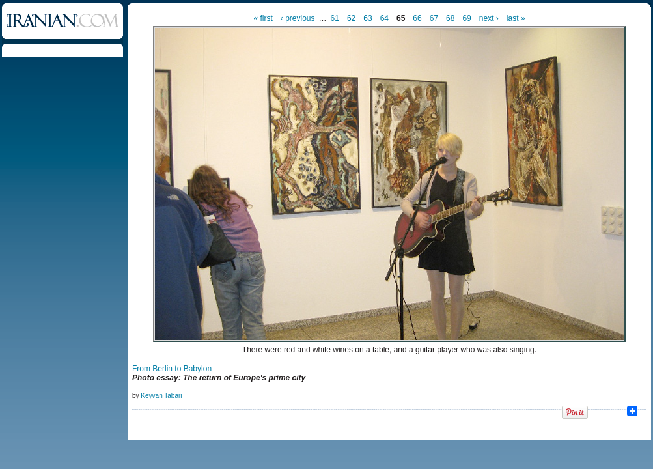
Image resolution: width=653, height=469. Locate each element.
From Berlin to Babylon (172, 368)
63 (367, 18)
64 (384, 18)
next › (489, 18)
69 (466, 18)
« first (263, 18)
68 (450, 18)
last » (516, 18)
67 (434, 18)
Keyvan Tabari (161, 395)
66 (417, 18)
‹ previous (298, 18)
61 (335, 18)
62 (351, 18)
